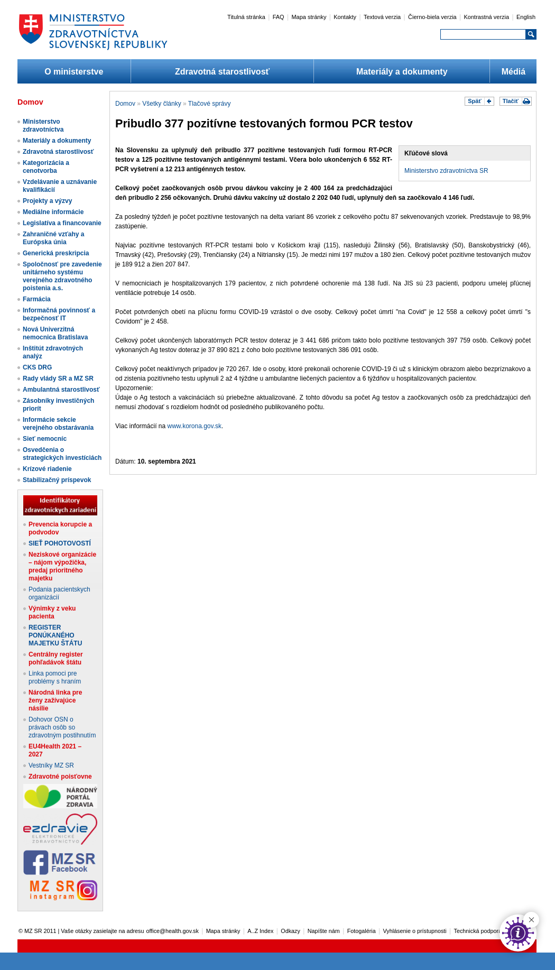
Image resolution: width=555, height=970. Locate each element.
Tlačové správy (209, 103)
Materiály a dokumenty (402, 71)
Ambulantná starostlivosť (61, 389)
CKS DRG (37, 367)
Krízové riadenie (47, 469)
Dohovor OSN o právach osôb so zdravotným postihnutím (62, 727)
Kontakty (345, 17)
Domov (125, 103)
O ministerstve (73, 71)
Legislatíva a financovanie (62, 223)
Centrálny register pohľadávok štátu (56, 658)
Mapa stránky (308, 17)
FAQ (278, 17)
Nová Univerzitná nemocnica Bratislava (55, 333)
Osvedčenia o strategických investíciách (62, 453)
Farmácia (37, 299)
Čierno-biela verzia (432, 17)
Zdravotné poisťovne (60, 776)
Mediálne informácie (53, 212)
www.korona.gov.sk (195, 426)
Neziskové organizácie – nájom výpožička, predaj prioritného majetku (62, 566)
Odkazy (290, 931)
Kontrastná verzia (487, 17)
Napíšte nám (324, 931)
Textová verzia (382, 17)
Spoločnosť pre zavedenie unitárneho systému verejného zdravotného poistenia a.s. (62, 276)
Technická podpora (478, 931)
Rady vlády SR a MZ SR (58, 378)
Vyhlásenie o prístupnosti (415, 931)
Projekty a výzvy (47, 201)
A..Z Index (260, 931)
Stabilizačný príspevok (57, 480)
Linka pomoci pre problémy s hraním (55, 677)
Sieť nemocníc (45, 438)
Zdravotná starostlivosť (222, 71)
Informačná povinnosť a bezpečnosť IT (59, 314)
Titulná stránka (246, 17)
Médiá (513, 71)
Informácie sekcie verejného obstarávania (58, 423)
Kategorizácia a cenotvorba (46, 166)
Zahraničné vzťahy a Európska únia (53, 238)
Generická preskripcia (56, 253)
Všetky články (161, 103)
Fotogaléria (361, 931)
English (525, 17)
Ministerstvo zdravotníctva (43, 125)
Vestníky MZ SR (51, 765)
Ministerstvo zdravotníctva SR (446, 170)
